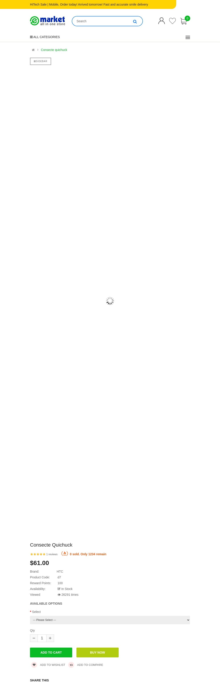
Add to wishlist (48, 665)
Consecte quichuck (54, 49)
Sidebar (40, 61)
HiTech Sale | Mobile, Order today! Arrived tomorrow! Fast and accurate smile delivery (89, 4)
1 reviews (52, 554)
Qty (32, 630)
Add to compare (85, 665)
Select (36, 612)
